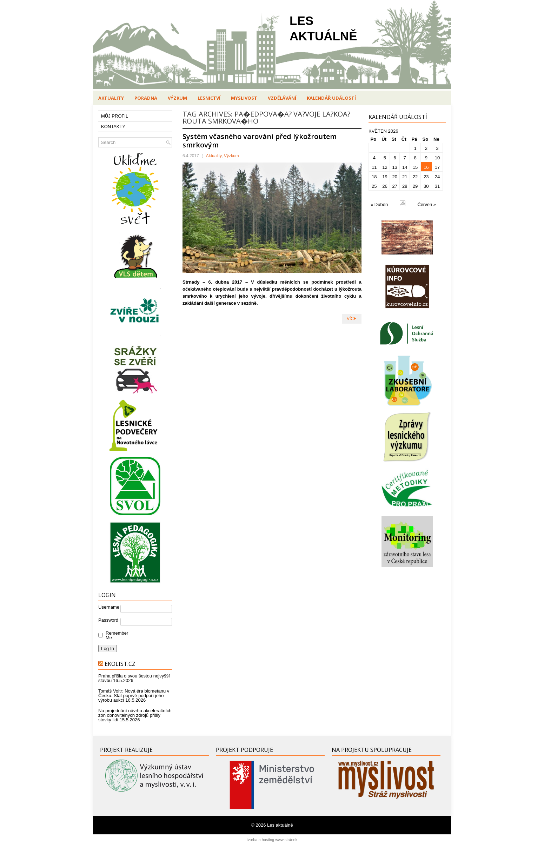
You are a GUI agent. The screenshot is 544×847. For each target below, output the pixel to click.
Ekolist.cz (120, 664)
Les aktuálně (280, 825)
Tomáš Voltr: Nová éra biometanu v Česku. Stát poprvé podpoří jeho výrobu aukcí (133, 695)
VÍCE (352, 318)
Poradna (145, 98)
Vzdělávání (282, 98)
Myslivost (244, 98)
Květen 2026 (383, 131)
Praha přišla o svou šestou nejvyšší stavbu (134, 678)
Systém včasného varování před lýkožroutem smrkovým (260, 141)
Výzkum (177, 98)
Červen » (426, 204)
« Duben (379, 204)
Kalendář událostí (331, 98)
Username (108, 607)
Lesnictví (209, 98)
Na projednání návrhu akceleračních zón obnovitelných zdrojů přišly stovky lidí (135, 715)
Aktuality (111, 98)
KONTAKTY (113, 126)
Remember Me (115, 635)
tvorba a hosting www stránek (272, 840)
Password (108, 620)
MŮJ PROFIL (114, 116)
